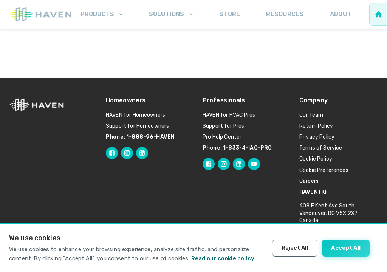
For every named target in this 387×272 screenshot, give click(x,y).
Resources (284, 14)
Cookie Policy (315, 159)
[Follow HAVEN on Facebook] (112, 153)
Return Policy (316, 126)
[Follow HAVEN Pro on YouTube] (254, 164)
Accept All (346, 247)
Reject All (295, 247)
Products (102, 14)
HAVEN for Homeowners (135, 115)
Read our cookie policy (222, 258)
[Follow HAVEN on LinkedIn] (142, 153)
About (340, 14)
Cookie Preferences (323, 170)
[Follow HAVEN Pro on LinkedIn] (239, 164)
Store (229, 14)
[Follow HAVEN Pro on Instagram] (224, 164)
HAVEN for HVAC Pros (229, 115)
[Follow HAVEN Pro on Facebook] (209, 164)
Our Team (311, 115)
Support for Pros (223, 126)
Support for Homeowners (137, 126)
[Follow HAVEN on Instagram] (127, 153)
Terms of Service (320, 148)
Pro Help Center (222, 137)
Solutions (172, 14)
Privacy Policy (316, 137)
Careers (309, 181)
